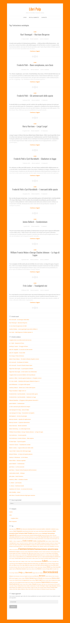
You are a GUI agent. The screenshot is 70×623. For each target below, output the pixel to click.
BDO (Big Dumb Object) (44, 537)
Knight (50, 558)
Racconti (28, 572)
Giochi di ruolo (39, 555)
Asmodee (54, 535)
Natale (26, 565)
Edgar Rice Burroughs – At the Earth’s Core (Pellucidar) (23, 371)
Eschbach (45, 546)
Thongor (15, 585)
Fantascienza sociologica (33, 551)
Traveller (38, 585)
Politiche (39, 569)
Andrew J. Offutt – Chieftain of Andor (18, 479)
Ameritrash (38, 529)
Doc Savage (32, 544)
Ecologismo (34, 546)
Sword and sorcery (14, 584)
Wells (14, 589)
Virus (39, 587)
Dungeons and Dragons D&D (15, 546)
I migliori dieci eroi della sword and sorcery (20, 340)
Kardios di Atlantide (44, 558)
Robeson (50, 576)
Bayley (37, 537)
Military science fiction (18, 565)
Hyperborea (39, 556)
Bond (27, 538)
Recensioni (50, 572)
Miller (24, 565)
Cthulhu (39, 543)
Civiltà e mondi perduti (39, 541)
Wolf (29, 589)
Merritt (57, 563)
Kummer (10, 561)
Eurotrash (57, 546)
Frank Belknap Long (49, 553)
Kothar (57, 558)
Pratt (57, 568)
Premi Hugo (11, 572)
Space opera (39, 580)
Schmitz (23, 578)
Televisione (39, 584)
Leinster (32, 561)
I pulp (25, 17)
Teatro (27, 584)
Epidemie (41, 546)
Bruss (51, 538)
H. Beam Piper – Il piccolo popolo (17, 441)
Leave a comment (44, 39)
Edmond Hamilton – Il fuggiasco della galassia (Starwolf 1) (23, 400)
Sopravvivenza (18, 580)
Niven (49, 565)
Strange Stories (27, 582)
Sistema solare (56, 578)
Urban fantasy (12, 587)
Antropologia (51, 533)
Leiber (29, 561)
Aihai (10, 529)
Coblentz (49, 541)
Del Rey (58, 543)
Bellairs (51, 537)
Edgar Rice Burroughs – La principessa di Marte (21, 368)
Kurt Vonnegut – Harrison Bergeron (34, 34)
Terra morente (57, 584)
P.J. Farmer (35, 567)
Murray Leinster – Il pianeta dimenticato (19, 422)
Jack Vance (24, 558)
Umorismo (54, 585)
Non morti (55, 565)
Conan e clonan (55, 541)
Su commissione (37, 582)
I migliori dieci (14, 518)
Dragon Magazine (47, 544)
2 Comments (44, 100)
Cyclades (51, 543)
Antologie (44, 533)
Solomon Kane (12, 580)
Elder (38, 546)
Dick (13, 544)
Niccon (39, 565)
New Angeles (30, 565)
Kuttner (14, 561)
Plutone (33, 568)
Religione (11, 576)
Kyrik (17, 561)
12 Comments (44, 130)
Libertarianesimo (38, 561)
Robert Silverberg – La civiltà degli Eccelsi (19, 428)
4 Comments (44, 163)
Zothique (53, 589)
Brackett (32, 538)
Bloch (20, 538)
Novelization (11, 567)
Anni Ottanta (41, 531)
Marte (42, 563)
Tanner (21, 584)
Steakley (10, 582)
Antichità (40, 533)
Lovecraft (54, 561)
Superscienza (45, 582)
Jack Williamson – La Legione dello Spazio (19, 384)
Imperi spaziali (45, 556)
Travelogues (42, 585)
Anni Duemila (36, 531)
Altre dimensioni (24, 529)
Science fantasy (29, 578)
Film (30, 553)
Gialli (23, 555)
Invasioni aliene (18, 558)
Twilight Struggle (48, 585)
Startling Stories (54, 580)
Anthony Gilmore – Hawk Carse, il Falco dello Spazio (22, 387)
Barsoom (31, 537)
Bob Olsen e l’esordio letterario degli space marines (22, 495)
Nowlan (15, 567)
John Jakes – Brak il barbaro (16, 476)
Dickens (15, 544)
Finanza (32, 553)
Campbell (18, 541)
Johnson (36, 558)
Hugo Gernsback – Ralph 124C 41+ (17, 390)
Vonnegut (41, 587)
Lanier (19, 561)
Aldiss (13, 529)
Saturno (20, 578)
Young (50, 589)
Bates (34, 537)
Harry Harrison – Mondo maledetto (18, 425)
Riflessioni (36, 576)
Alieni (18, 529)
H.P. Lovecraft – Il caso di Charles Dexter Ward (20, 365)
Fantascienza (26, 549)
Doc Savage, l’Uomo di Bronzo (16, 356)
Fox (45, 553)
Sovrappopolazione (26, 580)
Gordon (50, 555)
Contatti (44, 17)
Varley (26, 587)
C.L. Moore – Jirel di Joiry (15, 482)
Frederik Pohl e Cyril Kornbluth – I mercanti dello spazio (35, 189)
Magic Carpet (38, 563)
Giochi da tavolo (31, 555)
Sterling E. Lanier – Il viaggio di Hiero (18, 346)
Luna (58, 561)
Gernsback (17, 555)
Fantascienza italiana (24, 551)
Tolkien (28, 585)
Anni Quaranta (48, 531)
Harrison (14, 556)
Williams (19, 589)
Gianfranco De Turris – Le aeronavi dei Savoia (20, 489)
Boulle (29, 538)
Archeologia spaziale (25, 535)
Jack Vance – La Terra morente (16, 467)
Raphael (41, 572)
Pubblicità (16, 572)
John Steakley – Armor (14, 492)
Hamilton (57, 555)
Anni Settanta (19, 533)
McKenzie (50, 563)
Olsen (21, 567)
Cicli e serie (27, 541)
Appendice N (12, 535)
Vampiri (19, 587)
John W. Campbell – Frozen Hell (17, 352)
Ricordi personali (30, 576)
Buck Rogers (54, 538)
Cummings (43, 543)
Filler (27, 553)
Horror (21, 556)
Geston (20, 555)
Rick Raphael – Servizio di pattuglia (18, 416)
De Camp (55, 543)
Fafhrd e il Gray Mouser (13, 549)
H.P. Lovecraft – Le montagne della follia (19, 319)
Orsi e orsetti (25, 567)
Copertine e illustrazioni (29, 543)
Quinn (24, 572)
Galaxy (10, 555)
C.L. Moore (14, 541)
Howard (24, 556)
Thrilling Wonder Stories (22, 585)
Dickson (19, 544)
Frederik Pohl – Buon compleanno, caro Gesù (35, 65)
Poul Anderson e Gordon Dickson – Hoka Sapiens (21, 438)
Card (21, 541)
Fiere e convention (22, 553)
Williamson (23, 589)
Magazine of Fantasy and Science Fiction (27, 563)
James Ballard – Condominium (35, 221)
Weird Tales (54, 587)
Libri (35, 31)
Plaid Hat (14, 568)
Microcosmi (11, 565)
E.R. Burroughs (29, 546)
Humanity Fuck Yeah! (32, 556)
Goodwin (47, 555)
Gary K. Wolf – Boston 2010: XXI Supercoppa (20, 451)
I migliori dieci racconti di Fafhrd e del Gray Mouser (22, 375)
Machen (16, 563)
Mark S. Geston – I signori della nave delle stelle (21, 447)
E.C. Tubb (24, 546)
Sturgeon (32, 582)
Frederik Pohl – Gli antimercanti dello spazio (35, 95)
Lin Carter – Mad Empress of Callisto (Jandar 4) (21, 332)
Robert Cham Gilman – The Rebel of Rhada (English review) (24, 359)
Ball (25, 537)
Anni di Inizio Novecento (28, 531)
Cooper (17, 543)
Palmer (41, 567)
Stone (14, 582)
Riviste (42, 575)
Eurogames (52, 546)
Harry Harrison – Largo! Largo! (34, 126)
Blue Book (23, 538)
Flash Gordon (36, 553)
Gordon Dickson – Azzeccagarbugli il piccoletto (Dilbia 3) (23, 329)
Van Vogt (22, 587)
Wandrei (45, 587)
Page (39, 567)
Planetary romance (21, 569)
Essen (48, 546)
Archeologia (18, 535)
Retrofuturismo (17, 576)
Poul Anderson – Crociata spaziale (17, 435)
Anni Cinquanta (17, 531)
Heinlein (17, 556)
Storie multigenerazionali (19, 582)
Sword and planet (54, 582)
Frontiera (56, 553)
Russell (13, 578)
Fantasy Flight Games (13, 553)
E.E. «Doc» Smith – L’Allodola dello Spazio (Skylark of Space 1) (24, 381)
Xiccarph (47, 589)
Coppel (35, 543)
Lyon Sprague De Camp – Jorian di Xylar (19, 409)
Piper (52, 567)
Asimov (51, 535)
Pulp (20, 572)
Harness (10, 556)
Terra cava (45, 584)
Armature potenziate (45, 535)
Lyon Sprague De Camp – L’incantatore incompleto (21, 413)
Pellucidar (44, 567)
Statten (58, 580)
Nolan (52, 565)
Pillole (49, 567)
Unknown (58, 585)
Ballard (27, 537)
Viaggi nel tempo (34, 587)
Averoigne (22, 537)
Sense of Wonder (38, 578)
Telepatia (34, 584)
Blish (18, 538)
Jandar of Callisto (32, 558)
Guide (53, 555)
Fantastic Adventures (46, 551)
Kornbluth (53, 558)
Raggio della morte (36, 572)
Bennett (15, 538)
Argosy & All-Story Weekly (35, 535)
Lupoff (10, 563)
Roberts (46, 576)
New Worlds (35, 565)
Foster (43, 553)
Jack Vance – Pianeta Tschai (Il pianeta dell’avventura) (22, 470)
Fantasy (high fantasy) (55, 551)
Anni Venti (35, 533)
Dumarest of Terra (54, 544)
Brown (45, 538)
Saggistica (16, 578)
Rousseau (56, 576)
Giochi (11, 512)
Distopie (28, 544)
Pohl (36, 568)
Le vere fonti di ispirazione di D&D (18, 326)
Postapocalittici (49, 568)
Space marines (32, 580)
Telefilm (30, 584)
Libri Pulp (35, 8)
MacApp (13, 563)
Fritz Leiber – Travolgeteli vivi (35, 285)
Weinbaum (49, 587)
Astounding (12, 537)
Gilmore (25, 555)
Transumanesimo (33, 585)
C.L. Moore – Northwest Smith (16, 486)
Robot (53, 576)
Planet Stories (28, 568)
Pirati (54, 567)
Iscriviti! (13, 606)
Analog (57, 529)
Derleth (10, 544)
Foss (40, 553)
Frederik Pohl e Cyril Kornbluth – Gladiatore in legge (35, 158)
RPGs (10, 578)
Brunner (48, 538)
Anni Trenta (28, 533)
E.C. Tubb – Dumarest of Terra (16, 343)
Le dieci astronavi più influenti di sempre (19, 406)
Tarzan (24, 584)
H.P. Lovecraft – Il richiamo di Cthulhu (18, 362)
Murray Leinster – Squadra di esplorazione (20, 419)
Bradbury (36, 538)
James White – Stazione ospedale (17, 460)
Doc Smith (37, 544)
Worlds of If (39, 589)
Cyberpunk (47, 543)
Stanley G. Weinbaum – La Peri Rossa (18, 457)
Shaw (44, 578)
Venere (28, 587)
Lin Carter (50, 561)
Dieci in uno (23, 544)
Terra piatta (11, 585)
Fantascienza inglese (14, 551)
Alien (15, 529)
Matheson (46, 563)
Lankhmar (23, 561)
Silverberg (47, 578)
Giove (44, 555)
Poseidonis (44, 568)
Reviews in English (23, 576)
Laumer (26, 561)
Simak (50, 578)
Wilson (27, 589)
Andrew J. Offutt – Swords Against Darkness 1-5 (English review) (25, 378)
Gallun (13, 555)
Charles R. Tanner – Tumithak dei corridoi (19, 444)
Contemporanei (12, 543)
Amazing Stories (32, 529)
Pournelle (54, 568)
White (16, 589)
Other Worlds (30, 567)
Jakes (27, 558)
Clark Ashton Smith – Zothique (17, 473)
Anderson (11, 531)
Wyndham (43, 589)
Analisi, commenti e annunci (48, 529)
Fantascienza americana (46, 549)
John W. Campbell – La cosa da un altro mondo (20, 349)
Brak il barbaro (41, 538)
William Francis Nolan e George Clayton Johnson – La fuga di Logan (34, 254)
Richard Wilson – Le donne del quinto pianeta (20, 454)
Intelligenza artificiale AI (54, 556)
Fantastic (40, 551)
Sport (50, 580)
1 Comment (44, 226)
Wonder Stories (34, 589)
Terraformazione (51, 584)
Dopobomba (41, 544)
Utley (16, 587)
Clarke (46, 541)
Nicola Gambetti (34, 17)
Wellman (11, 589)
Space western (46, 580)
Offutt (19, 567)
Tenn (42, 584)
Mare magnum (13, 521)
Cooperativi (21, 543)
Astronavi (17, 537)
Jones (40, 558)
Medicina (53, 563)
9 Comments (44, 194)
